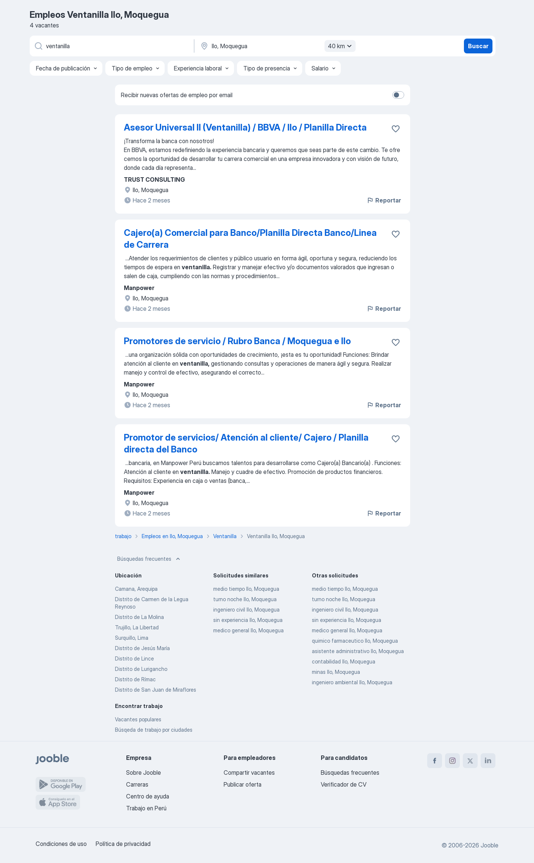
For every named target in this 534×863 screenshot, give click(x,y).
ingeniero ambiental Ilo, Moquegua (352, 682)
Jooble (489, 845)
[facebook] (434, 760)
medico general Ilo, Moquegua (248, 630)
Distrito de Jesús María (142, 648)
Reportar (383, 200)
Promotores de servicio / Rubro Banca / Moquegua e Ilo (237, 341)
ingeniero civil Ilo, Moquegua (246, 609)
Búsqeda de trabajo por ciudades (153, 730)
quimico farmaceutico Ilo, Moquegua (355, 641)
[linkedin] (488, 760)
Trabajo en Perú (146, 808)
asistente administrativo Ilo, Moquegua (358, 651)
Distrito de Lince (134, 658)
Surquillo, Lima (131, 638)
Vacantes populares (138, 719)
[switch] (398, 95)
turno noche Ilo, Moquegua (245, 599)
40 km (341, 46)
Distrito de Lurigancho (141, 669)
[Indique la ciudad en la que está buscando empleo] (277, 46)
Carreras (137, 784)
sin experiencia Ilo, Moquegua (248, 620)
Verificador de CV (343, 784)
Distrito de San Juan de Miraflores (155, 689)
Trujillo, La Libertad (137, 627)
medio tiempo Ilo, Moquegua (246, 589)
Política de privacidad (123, 843)
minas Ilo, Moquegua (336, 672)
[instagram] (452, 760)
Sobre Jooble (143, 772)
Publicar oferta (242, 784)
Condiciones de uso (61, 843)
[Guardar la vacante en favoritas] (395, 128)
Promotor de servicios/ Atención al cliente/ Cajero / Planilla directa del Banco (246, 443)
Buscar (478, 46)
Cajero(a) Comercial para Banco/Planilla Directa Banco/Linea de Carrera (250, 238)
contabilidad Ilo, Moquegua (343, 661)
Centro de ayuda (147, 796)
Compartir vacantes (249, 772)
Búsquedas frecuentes (149, 559)
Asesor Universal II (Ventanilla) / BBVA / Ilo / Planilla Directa (245, 127)
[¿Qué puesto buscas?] (111, 46)
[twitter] (470, 760)
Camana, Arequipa (136, 589)
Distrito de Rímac (135, 679)
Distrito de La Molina (139, 617)
